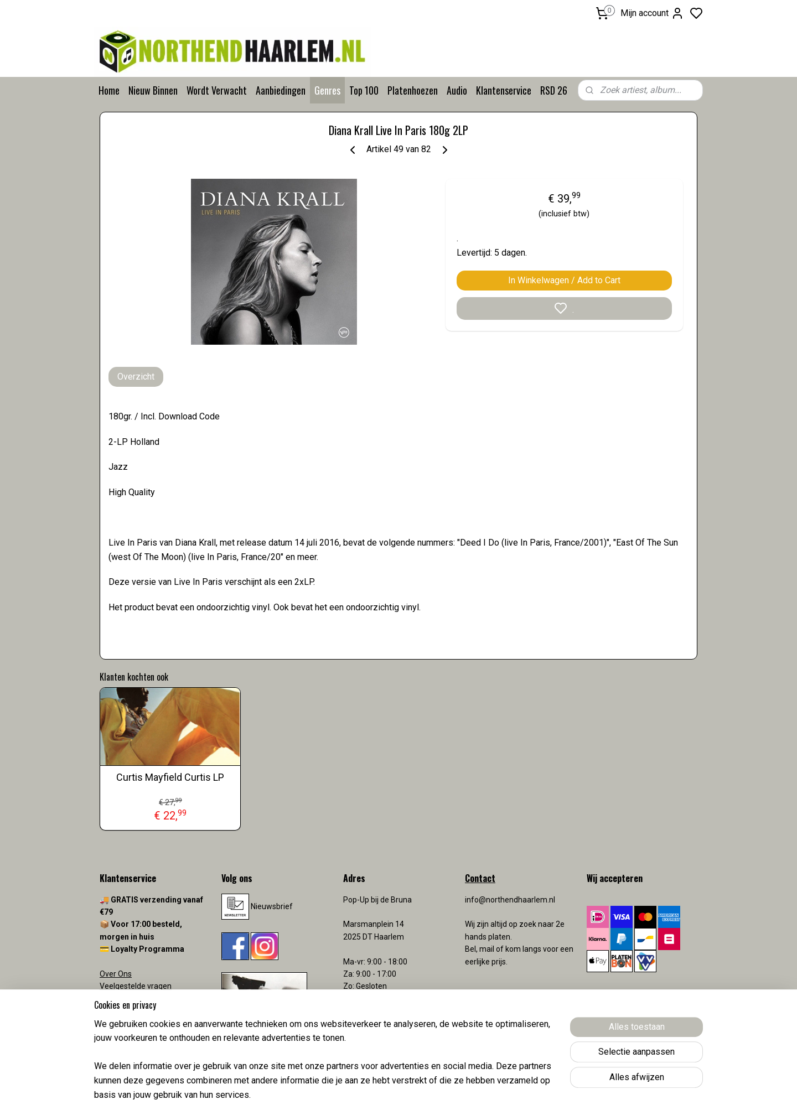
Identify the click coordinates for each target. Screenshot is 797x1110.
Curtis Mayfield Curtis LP (170, 777)
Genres (327, 90)
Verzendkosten (127, 1011)
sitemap (442, 1089)
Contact (113, 998)
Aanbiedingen (281, 90)
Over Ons (116, 973)
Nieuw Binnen (153, 90)
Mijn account (652, 13)
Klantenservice (503, 90)
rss (463, 1089)
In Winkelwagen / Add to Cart (564, 280)
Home (109, 90)
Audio (457, 90)
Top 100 (364, 90)
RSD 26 (553, 90)
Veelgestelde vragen (136, 986)
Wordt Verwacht (217, 90)
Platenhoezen (412, 90)
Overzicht (135, 376)
